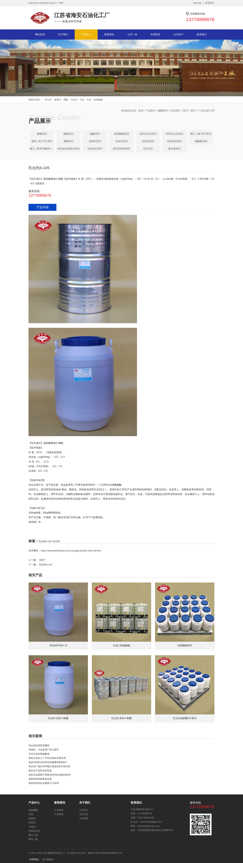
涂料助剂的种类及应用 (40, 779)
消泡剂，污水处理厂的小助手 (44, 749)
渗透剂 (57, 99)
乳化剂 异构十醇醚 (58, 718)
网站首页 (40, 34)
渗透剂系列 (95, 141)
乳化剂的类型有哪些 (39, 745)
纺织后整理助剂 (121, 148)
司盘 (82, 99)
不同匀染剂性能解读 (39, 753)
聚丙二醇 (33, 839)
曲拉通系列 (174, 148)
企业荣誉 (83, 818)
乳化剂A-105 (45, 541)
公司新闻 (58, 810)
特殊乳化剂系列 (174, 133)
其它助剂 (148, 148)
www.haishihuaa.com (149, 826)
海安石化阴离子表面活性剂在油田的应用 (49, 774)
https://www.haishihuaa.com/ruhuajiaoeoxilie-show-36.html (71, 550)
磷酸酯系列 (201, 141)
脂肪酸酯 (98, 99)
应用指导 (155, 34)
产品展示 (150, 110)
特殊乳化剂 (34, 831)
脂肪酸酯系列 (121, 133)
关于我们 (63, 34)
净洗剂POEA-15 (58, 645)
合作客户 (178, 34)
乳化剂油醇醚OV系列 (184, 718)
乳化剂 (48, 99)
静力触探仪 (48, 859)
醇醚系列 (42, 133)
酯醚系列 (163, 110)
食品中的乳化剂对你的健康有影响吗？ (48, 762)
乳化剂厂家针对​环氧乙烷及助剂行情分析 (49, 766)
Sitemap (197, 3)
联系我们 (209, 3)
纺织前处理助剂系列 (68, 148)
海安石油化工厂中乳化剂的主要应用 (47, 758)
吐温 (89, 99)
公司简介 (83, 810)
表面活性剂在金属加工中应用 (44, 783)
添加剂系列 (121, 141)
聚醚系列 (68, 141)
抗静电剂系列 (174, 141)
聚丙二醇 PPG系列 (41, 141)
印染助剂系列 (95, 148)
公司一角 (132, 34)
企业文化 (83, 814)
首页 (140, 110)
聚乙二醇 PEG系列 (200, 133)
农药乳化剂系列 (148, 133)
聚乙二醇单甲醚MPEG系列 (42, 148)
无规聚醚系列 (184, 645)
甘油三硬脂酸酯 (121, 645)
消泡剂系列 (148, 141)
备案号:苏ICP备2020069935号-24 (105, 853)
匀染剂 (73, 99)
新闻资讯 (109, 34)
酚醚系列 (68, 133)
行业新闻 (58, 814)
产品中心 (86, 34)
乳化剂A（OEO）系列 (183, 110)
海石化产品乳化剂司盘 (40, 770)
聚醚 (65, 99)
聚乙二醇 (33, 835)
